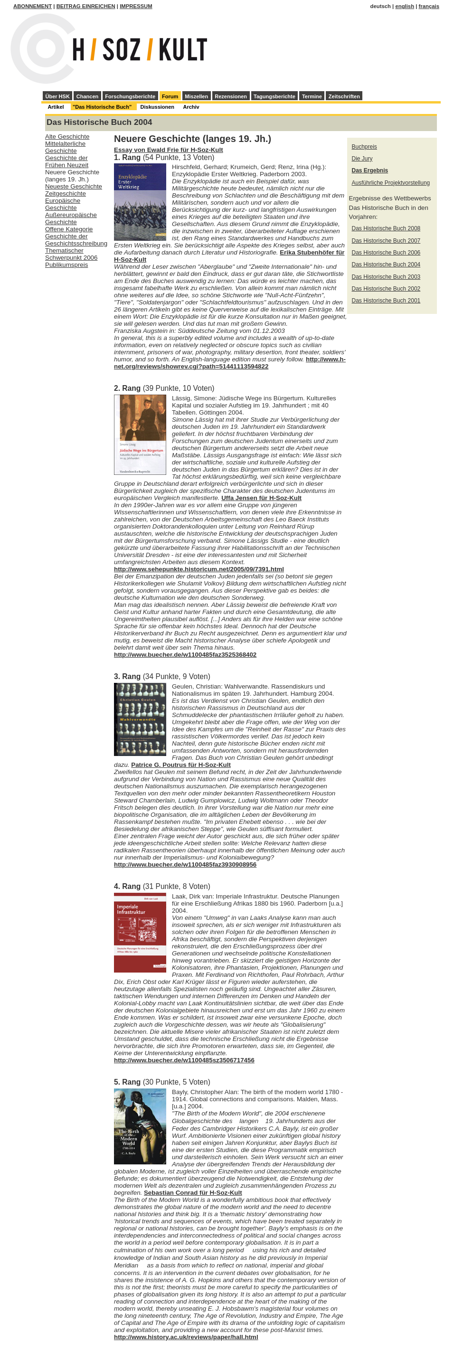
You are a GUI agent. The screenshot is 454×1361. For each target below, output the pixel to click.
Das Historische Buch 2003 (386, 277)
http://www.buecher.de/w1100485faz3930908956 (185, 864)
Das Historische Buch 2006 (386, 252)
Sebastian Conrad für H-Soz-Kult (193, 1192)
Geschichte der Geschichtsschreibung (76, 240)
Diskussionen (158, 107)
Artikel (55, 107)
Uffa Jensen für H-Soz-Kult (261, 497)
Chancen (87, 96)
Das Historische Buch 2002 (386, 288)
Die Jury (362, 158)
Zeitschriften (344, 96)
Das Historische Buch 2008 (386, 228)
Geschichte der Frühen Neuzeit (66, 161)
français (429, 6)
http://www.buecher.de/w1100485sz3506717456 (184, 1060)
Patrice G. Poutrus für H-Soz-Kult (181, 764)
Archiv (191, 107)
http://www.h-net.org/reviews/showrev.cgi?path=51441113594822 (230, 363)
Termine (312, 96)
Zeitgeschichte (65, 193)
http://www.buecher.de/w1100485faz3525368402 (185, 654)
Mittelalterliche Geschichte (65, 147)
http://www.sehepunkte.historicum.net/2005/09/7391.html (199, 569)
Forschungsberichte (130, 96)
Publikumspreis (66, 264)
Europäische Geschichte (62, 204)
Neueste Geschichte (73, 186)
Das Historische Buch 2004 (386, 264)
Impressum (136, 6)
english (404, 6)
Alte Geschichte (67, 136)
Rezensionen (231, 96)
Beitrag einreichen (86, 6)
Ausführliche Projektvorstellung (391, 183)
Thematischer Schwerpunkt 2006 (71, 254)
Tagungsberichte (274, 96)
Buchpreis (364, 146)
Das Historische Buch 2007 (386, 240)
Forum (170, 96)
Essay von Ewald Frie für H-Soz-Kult (168, 149)
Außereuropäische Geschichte (71, 218)
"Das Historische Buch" (102, 107)
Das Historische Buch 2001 (386, 300)
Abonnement (32, 6)
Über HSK (58, 96)
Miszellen (196, 96)
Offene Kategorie (69, 229)
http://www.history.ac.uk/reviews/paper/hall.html (186, 1337)
